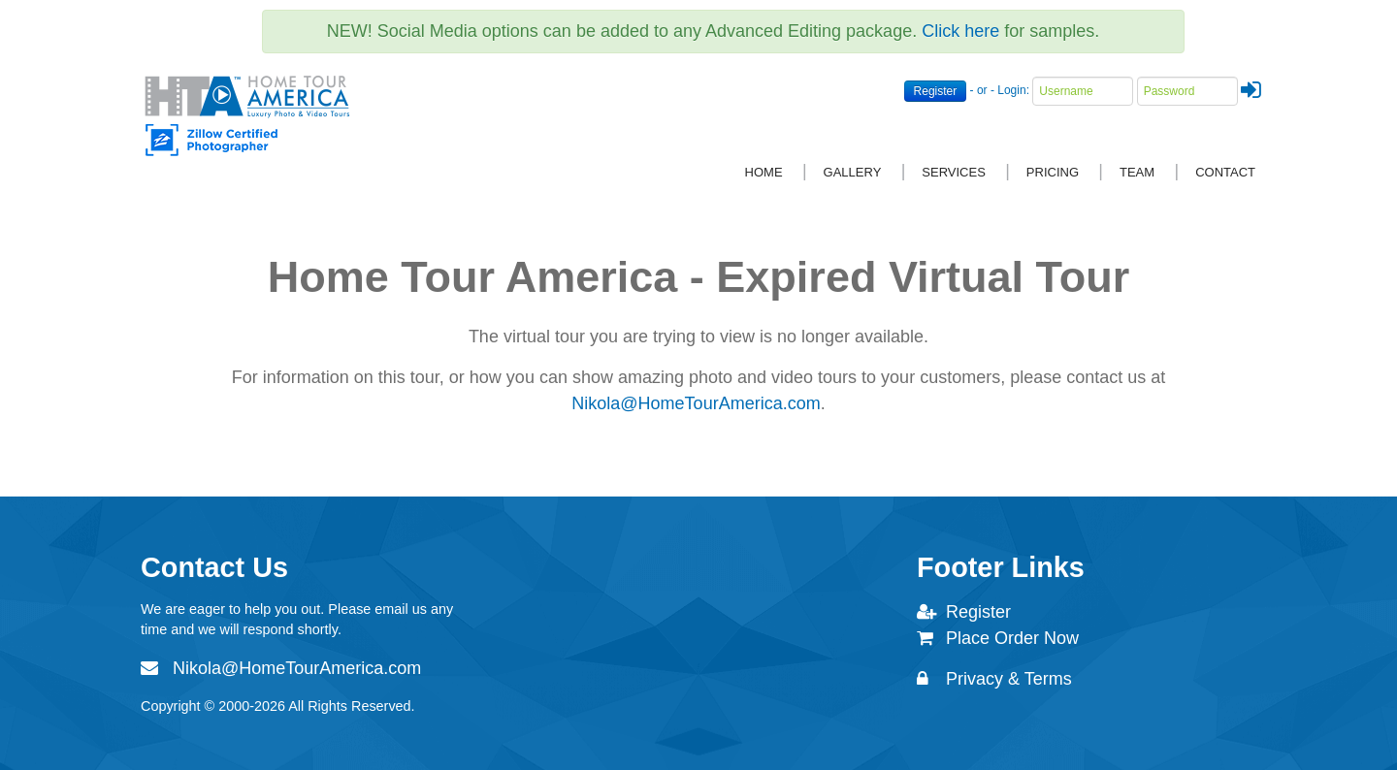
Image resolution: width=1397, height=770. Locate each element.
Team (1137, 172)
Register (936, 91)
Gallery (853, 172)
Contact (1225, 172)
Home (764, 172)
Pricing (1052, 172)
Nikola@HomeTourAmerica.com (695, 403)
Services (954, 172)
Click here (960, 31)
